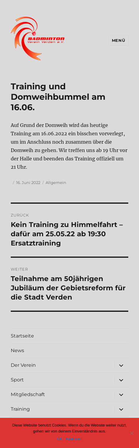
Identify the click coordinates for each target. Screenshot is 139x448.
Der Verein (23, 365)
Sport (17, 380)
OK (60, 439)
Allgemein (56, 182)
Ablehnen (74, 439)
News (17, 350)
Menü (118, 40)
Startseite (22, 336)
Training (20, 409)
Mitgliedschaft (28, 394)
